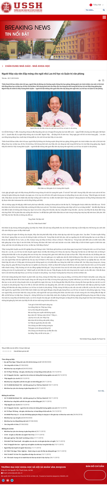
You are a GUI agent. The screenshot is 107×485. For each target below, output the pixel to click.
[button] (95, 5)
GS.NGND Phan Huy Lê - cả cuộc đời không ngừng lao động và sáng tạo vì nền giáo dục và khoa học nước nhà (38, 415)
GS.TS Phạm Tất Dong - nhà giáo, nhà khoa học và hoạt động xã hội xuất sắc (28, 372)
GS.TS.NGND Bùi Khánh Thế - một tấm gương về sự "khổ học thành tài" (26, 385)
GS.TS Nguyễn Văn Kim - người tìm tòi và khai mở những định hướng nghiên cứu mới (30, 376)
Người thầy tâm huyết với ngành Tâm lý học (17, 448)
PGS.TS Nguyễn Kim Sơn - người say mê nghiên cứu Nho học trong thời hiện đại (29, 445)
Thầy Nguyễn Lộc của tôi (12, 379)
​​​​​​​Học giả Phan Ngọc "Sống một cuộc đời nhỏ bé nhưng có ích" (22, 363)
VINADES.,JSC (64, 477)
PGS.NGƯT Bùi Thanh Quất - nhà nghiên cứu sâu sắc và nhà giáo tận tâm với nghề (29, 442)
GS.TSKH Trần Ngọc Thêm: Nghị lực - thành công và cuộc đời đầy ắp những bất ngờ (30, 452)
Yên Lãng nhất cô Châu (11, 366)
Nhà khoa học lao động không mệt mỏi (16, 422)
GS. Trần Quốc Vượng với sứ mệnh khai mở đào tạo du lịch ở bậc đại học (27, 458)
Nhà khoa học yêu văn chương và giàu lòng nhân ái (20, 389)
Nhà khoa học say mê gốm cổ (13, 369)
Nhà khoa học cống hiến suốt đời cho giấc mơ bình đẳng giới (23, 382)
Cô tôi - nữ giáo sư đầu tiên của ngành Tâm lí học (19, 435)
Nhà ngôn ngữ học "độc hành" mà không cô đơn (19, 438)
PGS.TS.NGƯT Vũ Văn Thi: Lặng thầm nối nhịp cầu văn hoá (22, 455)
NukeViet (49, 477)
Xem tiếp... (101, 391)
